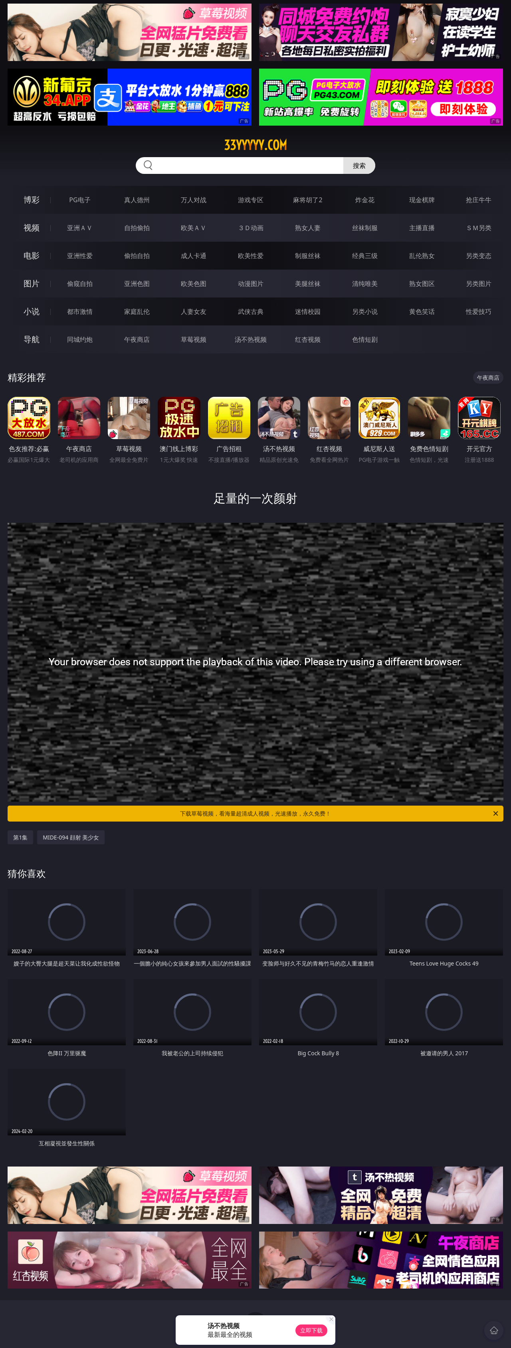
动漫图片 (250, 283)
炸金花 (364, 199)
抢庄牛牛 (478, 199)
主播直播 (422, 227)
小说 (32, 311)
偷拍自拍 (137, 255)
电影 (32, 255)
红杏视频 (308, 339)
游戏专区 (250, 199)
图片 (32, 283)
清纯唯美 (365, 283)
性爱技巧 (478, 311)
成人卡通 (193, 255)
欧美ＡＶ (193, 227)
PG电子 (79, 199)
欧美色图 (193, 283)
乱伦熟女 (422, 255)
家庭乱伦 (137, 311)
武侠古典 (250, 311)
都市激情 (80, 311)
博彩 (32, 199)
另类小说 (365, 311)
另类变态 (478, 255)
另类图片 (478, 283)
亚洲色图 (137, 283)
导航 (32, 339)
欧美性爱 (250, 255)
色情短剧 (365, 339)
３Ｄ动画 (250, 227)
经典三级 (365, 255)
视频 (32, 227)
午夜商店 (137, 339)
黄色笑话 (422, 311)
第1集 (20, 837)
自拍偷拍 (137, 227)
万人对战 (193, 199)
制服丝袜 (308, 255)
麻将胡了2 (307, 199)
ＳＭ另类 (478, 227)
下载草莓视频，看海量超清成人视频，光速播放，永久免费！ (339, 813)
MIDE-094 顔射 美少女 (71, 837)
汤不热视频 (251, 339)
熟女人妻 (308, 227)
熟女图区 (422, 283)
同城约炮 (80, 339)
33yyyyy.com (255, 145)
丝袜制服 (365, 227)
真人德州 (137, 199)
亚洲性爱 (80, 255)
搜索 (359, 165)
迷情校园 (308, 311)
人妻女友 (193, 311)
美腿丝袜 (308, 283)
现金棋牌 (422, 199)
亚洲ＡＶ (80, 227)
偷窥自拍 (80, 283)
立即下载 (311, 1330)
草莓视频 (193, 339)
